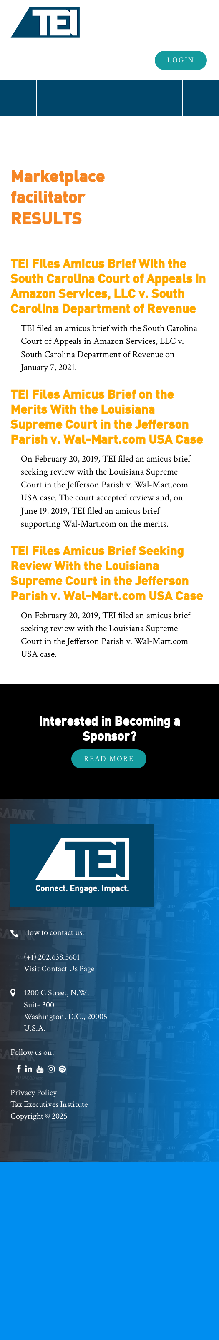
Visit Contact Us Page (59, 968)
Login (180, 60)
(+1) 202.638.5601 (52, 957)
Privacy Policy (33, 1092)
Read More (109, 758)
